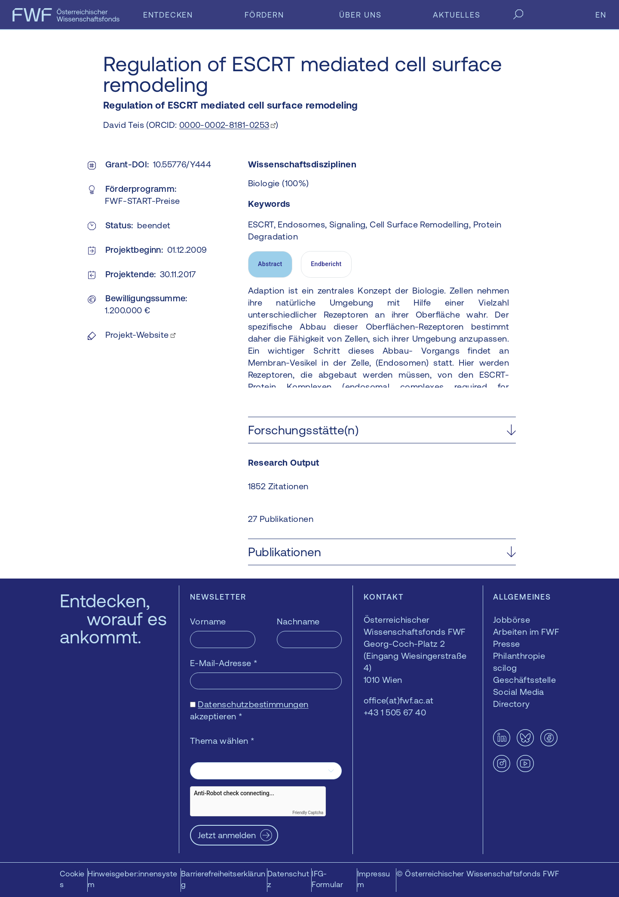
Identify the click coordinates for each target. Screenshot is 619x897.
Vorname (208, 621)
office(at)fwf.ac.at (399, 700)
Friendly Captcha (307, 812)
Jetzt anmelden (227, 835)
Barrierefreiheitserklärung (223, 879)
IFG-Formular (327, 879)
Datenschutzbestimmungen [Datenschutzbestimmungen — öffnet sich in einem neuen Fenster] (253, 704)
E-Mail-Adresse (223, 663)
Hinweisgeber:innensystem (132, 879)
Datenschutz (288, 879)
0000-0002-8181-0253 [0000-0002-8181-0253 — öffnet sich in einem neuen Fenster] (224, 125)
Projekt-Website (137, 334)
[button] (382, 430)
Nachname (298, 621)
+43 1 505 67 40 (395, 712)
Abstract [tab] (270, 264)
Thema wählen (222, 740)
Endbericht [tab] (326, 264)
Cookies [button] (72, 879)
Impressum (373, 879)
